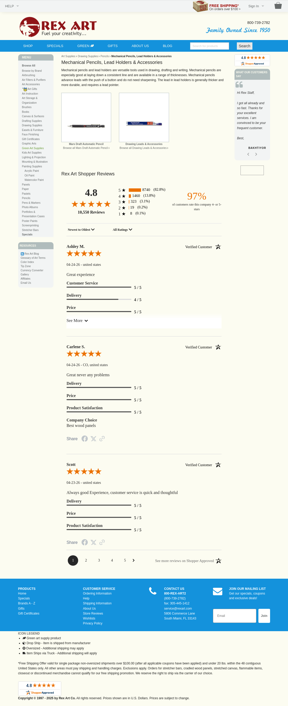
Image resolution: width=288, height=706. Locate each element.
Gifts (21, 608)
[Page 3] (99, 560)
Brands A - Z (26, 603)
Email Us (26, 282)
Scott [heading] (144, 464)
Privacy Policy (93, 623)
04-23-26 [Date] (73, 483)
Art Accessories (31, 84)
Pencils (26, 198)
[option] (252, 121)
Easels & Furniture (32, 130)
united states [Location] (92, 265)
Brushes (27, 107)
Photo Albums (30, 207)
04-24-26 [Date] (73, 265)
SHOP (28, 46)
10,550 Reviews (91, 212)
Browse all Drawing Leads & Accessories (142, 148)
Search (244, 46)
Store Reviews (93, 613)
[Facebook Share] (85, 439)
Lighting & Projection (34, 157)
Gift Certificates (31, 139)
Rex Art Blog (31, 253)
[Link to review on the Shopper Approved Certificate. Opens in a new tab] (102, 439)
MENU (26, 57)
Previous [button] (248, 154)
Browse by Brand (32, 70)
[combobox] (82, 229)
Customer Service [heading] (82, 283)
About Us (89, 608)
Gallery (25, 274)
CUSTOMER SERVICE (99, 589)
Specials (24, 598)
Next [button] (256, 154)
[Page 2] (86, 560)
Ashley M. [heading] (144, 246)
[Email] (234, 616)
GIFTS (113, 46)
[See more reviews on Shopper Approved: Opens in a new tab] (184, 560)
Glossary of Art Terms (33, 257)
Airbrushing (28, 75)
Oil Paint (30, 175)
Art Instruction (30, 93)
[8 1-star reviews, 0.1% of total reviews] (144, 213)
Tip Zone (26, 266)
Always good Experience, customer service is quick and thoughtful (122, 492)
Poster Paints (29, 221)
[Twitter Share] (93, 439)
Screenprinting (30, 225)
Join (264, 616)
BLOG (167, 46)
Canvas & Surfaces (33, 116)
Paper (25, 189)
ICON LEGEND (29, 633)
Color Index (27, 262)
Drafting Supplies (32, 121)
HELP (9, 6)
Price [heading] (71, 307)
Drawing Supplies (32, 125)
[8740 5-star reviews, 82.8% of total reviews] (144, 190)
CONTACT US (174, 589)
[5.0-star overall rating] (144, 254)
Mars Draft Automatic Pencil (86, 144)
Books (25, 111)
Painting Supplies (32, 166)
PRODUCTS (27, 589)
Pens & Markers (31, 202)
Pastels (26, 193)
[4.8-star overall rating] (91, 203)
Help (86, 598)
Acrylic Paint (32, 170)
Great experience (80, 274)
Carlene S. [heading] (144, 346)
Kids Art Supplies (32, 152)
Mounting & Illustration (35, 161)
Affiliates (26, 278)
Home (22, 593)
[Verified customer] (203, 246)
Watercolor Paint (34, 180)
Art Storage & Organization (30, 100)
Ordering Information (97, 593)
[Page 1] (73, 560)
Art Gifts (29, 89)
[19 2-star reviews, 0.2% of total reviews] (144, 207)
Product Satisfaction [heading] (84, 408)
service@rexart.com (178, 608)
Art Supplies (68, 56)
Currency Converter (32, 270)
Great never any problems (88, 375)
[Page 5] (125, 560)
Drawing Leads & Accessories (143, 144)
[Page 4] (112, 560)
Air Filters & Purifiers (34, 79)
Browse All (28, 65)
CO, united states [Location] (95, 365)
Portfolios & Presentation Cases (33, 214)
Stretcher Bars (30, 230)
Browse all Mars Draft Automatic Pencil (85, 148)
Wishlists (89, 618)
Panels (26, 184)
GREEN (85, 46)
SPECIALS (55, 46)
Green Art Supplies (33, 148)
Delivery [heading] (74, 295)
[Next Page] (134, 560)
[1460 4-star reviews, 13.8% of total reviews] (144, 196)
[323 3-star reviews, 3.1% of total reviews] (144, 201)
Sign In (254, 6)
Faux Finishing (30, 134)
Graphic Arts (29, 143)
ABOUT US (140, 46)
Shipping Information (97, 603)
